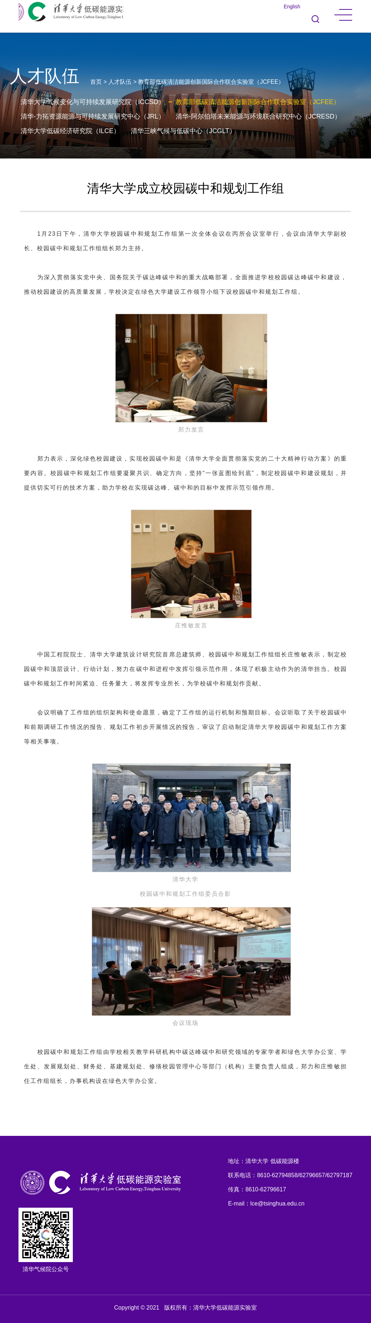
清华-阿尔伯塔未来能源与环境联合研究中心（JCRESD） (258, 116)
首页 (96, 82)
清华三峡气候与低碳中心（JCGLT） (183, 131)
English (292, 6)
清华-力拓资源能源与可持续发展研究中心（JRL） (93, 116)
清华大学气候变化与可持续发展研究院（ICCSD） (93, 102)
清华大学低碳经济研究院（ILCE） (70, 131)
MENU (343, 15)
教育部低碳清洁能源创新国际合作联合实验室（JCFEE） (211, 82)
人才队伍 (120, 82)
